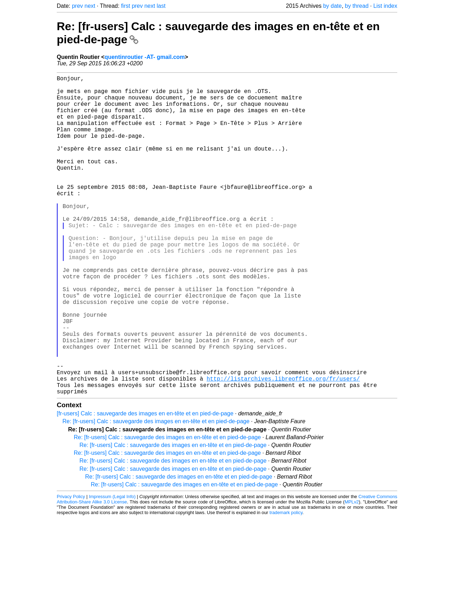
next (89, 6)
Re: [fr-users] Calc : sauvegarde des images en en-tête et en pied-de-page (155, 492)
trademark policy (286, 583)
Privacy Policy (71, 567)
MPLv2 (352, 573)
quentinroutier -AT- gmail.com (145, 57)
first (125, 6)
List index (385, 6)
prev (77, 6)
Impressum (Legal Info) (112, 567)
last (161, 6)
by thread (357, 6)
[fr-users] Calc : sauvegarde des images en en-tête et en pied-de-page (145, 484)
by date (332, 6)
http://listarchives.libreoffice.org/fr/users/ (283, 447)
